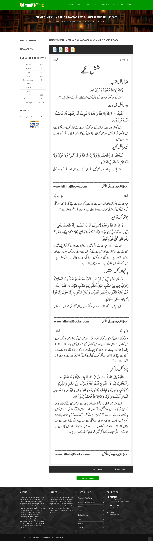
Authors (115, 5)
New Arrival (27, 49)
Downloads (104, 5)
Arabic (29, 72)
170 (41, 84)
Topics (86, 5)
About (79, 5)
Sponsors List (82, 523)
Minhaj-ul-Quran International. (42, 537)
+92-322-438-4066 (114, 507)
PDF (28, 91)
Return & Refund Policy (85, 498)
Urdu (129, 5)
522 (41, 76)
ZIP (29, 95)
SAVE (100, 469)
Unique (28, 65)
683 (41, 65)
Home (71, 5)
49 (41, 72)
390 (41, 87)
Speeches (81, 506)
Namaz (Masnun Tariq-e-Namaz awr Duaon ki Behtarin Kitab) (75, 21)
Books (94, 5)
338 (41, 91)
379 (41, 95)
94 (41, 68)
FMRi (79, 519)
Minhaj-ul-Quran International (87, 502)
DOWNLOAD (120, 469)
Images (28, 87)
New (123, 5)
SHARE (92, 469)
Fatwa (80, 511)
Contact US (81, 528)
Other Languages (28, 80)
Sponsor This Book (88, 478)
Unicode (28, 84)
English (28, 68)
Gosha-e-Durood (83, 515)
